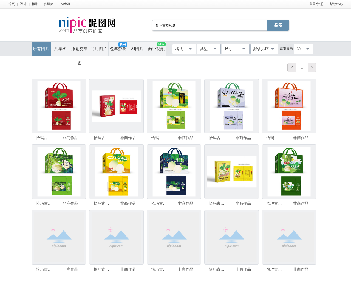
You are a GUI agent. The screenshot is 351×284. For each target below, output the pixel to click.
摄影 (35, 4)
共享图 (60, 49)
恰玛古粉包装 (103, 138)
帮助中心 (336, 4)
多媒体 (48, 4)
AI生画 (65, 4)
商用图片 (98, 49)
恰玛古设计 (276, 203)
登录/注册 (316, 4)
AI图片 (137, 49)
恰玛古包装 (45, 138)
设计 (23, 4)
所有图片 (41, 49)
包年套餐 (118, 46)
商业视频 (156, 46)
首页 (11, 4)
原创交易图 (79, 51)
